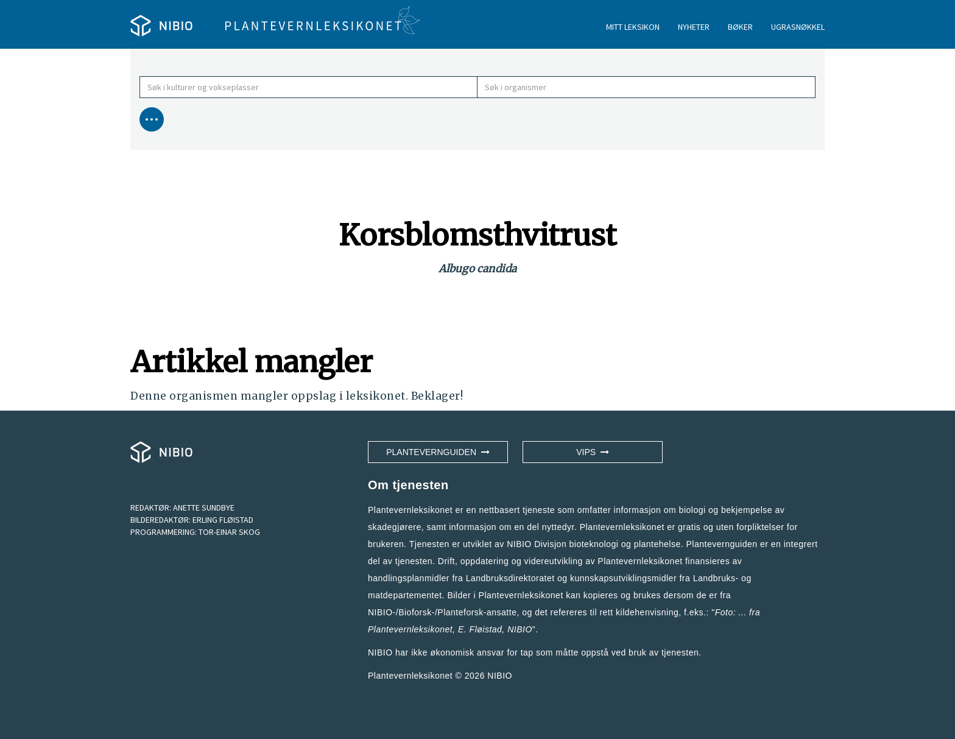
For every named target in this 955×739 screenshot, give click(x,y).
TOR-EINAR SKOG (229, 531)
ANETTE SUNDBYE (203, 507)
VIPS (592, 452)
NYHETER (694, 26)
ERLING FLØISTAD (222, 519)
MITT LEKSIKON (633, 26)
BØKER (740, 26)
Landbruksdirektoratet (510, 578)
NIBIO (499, 676)
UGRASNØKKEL (798, 26)
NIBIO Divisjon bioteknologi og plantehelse (594, 544)
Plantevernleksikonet (410, 629)
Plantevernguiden (438, 452)
